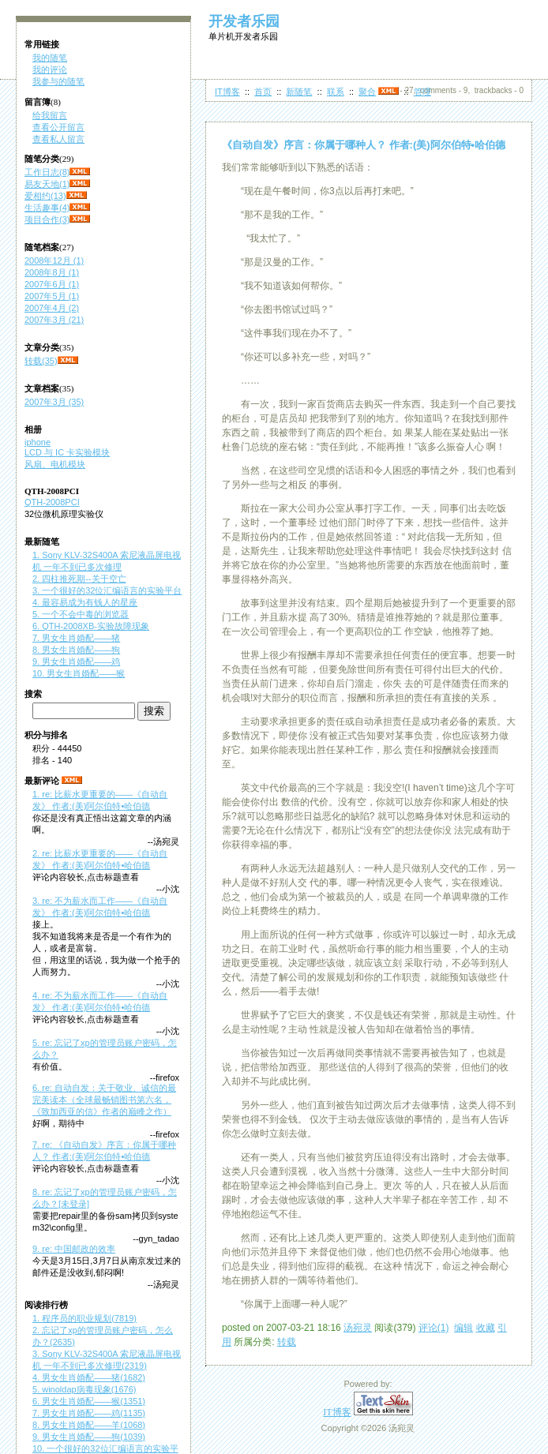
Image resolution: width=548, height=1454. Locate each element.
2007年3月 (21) (54, 319)
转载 (286, 1341)
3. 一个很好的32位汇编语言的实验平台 (107, 590)
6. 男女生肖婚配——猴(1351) (88, 1401)
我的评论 (49, 69)
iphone (37, 442)
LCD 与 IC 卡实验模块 (67, 452)
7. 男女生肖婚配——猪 (76, 638)
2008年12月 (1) (54, 260)
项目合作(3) (46, 219)
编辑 (463, 1327)
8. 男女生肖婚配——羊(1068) (88, 1425)
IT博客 (227, 91)
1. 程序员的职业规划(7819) (84, 1318)
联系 (335, 91)
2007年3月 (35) (54, 402)
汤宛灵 (357, 1327)
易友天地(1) (46, 184)
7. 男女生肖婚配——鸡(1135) (88, 1413)
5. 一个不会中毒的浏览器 (80, 614)
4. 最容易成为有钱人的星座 (84, 602)
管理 (422, 91)
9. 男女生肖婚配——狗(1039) (88, 1436)
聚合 (367, 91)
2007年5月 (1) (51, 296)
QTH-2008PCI (52, 502)
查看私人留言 (58, 139)
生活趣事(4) (46, 207)
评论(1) (434, 1327)
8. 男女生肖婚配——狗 (76, 649)
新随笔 (299, 91)
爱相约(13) (45, 195)
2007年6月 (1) (51, 284)
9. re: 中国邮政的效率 (73, 1249)
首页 (263, 91)
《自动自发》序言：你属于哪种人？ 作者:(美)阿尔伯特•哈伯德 (363, 145)
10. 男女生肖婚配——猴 (78, 673)
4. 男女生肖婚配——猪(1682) (88, 1377)
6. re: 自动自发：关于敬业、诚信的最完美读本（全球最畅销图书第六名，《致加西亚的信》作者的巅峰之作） (104, 1099)
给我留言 (49, 115)
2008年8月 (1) (51, 272)
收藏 (485, 1327)
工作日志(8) (46, 172)
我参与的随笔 (58, 81)
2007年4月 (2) (51, 308)
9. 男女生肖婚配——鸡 (76, 661)
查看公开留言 (58, 127)
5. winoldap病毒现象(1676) (84, 1389)
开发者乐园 (244, 21)
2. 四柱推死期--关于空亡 (79, 578)
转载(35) (41, 360)
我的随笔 (49, 57)
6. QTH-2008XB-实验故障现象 (90, 626)
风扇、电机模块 (54, 464)
